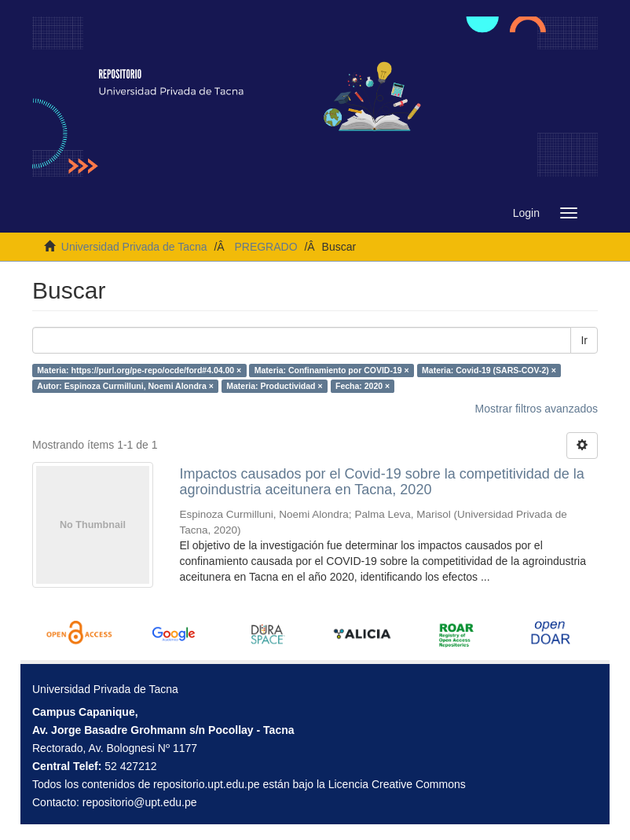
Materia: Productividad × (274, 386)
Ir (584, 340)
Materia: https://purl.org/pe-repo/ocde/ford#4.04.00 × (139, 370)
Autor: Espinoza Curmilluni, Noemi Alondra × (125, 386)
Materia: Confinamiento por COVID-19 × (332, 370)
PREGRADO (265, 246)
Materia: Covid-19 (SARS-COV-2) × (489, 370)
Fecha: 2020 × (362, 386)
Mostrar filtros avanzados (536, 408)
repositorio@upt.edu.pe (139, 802)
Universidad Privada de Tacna (134, 246)
